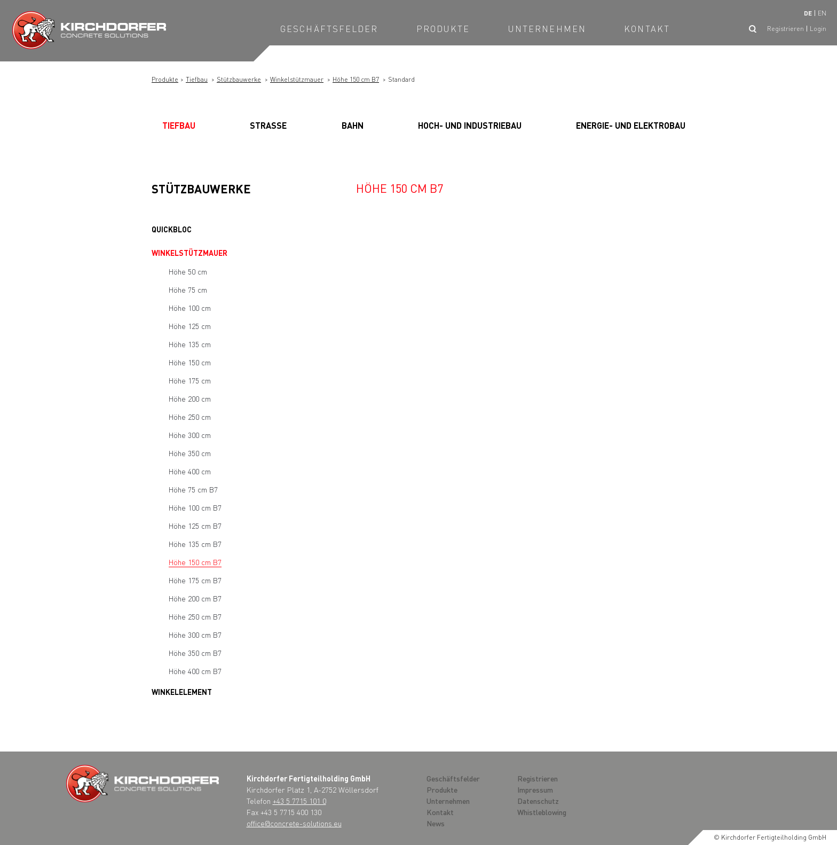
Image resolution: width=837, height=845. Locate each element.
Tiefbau (197, 79)
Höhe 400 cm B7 (195, 671)
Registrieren (785, 29)
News (436, 823)
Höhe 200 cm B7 (195, 598)
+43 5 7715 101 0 (299, 800)
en (822, 13)
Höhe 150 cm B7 (356, 79)
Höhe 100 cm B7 (195, 507)
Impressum (535, 789)
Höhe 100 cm (190, 307)
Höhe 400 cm (190, 471)
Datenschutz (538, 800)
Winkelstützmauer (296, 79)
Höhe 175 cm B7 (195, 580)
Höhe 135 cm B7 (195, 544)
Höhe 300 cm (190, 435)
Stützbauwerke (239, 79)
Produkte (443, 28)
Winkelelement (182, 692)
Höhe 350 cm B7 (195, 653)
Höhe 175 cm (190, 380)
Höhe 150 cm (190, 362)
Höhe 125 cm (190, 326)
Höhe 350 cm (190, 453)
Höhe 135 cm (190, 344)
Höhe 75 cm (188, 289)
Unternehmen (547, 28)
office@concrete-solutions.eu (294, 823)
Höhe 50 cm (188, 271)
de (808, 13)
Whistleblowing (541, 812)
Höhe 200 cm (190, 398)
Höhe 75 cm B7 (193, 489)
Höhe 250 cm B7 (195, 616)
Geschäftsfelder (329, 28)
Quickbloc (172, 229)
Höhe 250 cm (190, 416)
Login (818, 29)
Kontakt (647, 28)
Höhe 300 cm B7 (195, 634)
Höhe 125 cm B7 (195, 525)
